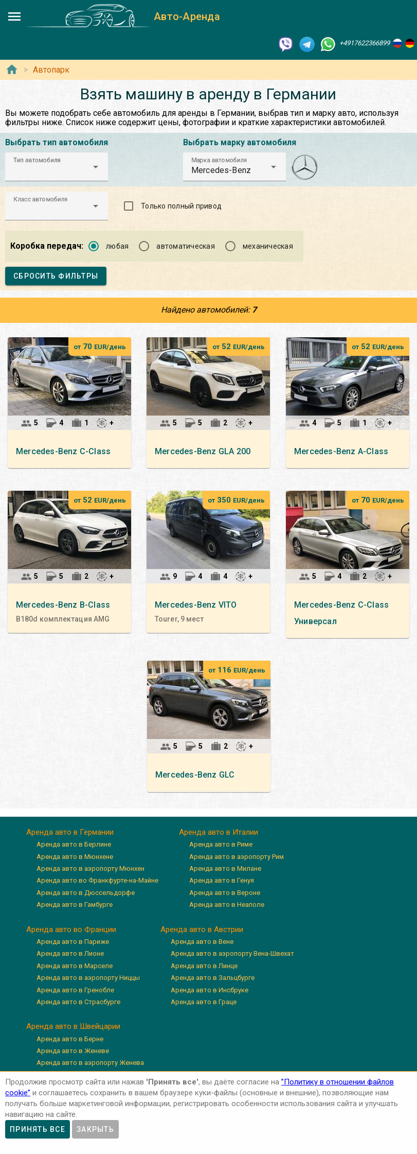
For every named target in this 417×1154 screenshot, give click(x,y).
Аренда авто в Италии (218, 832)
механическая (268, 246)
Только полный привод (181, 206)
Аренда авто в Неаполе (226, 904)
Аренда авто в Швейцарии (73, 1026)
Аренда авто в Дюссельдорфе (86, 893)
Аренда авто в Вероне (224, 893)
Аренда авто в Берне (70, 1039)
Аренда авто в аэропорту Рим (236, 856)
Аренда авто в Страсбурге (78, 1002)
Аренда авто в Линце (204, 966)
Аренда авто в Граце (204, 1002)
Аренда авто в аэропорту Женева (90, 1062)
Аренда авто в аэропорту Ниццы (88, 977)
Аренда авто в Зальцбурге (213, 977)
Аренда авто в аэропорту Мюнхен (90, 868)
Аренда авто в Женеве (73, 1051)
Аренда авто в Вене (202, 941)
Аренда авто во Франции (71, 929)
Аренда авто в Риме (220, 844)
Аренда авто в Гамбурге (75, 904)
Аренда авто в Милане (225, 868)
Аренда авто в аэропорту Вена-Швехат (232, 953)
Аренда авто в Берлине (74, 844)
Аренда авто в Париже (73, 941)
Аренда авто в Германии (70, 832)
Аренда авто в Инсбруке (209, 990)
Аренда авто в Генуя (221, 880)
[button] (56, 166)
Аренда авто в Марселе (75, 966)
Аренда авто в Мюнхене (75, 856)
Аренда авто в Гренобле (75, 990)
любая (117, 246)
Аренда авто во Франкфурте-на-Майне (97, 880)
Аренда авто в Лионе (70, 953)
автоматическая (185, 246)
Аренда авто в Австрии (201, 929)
